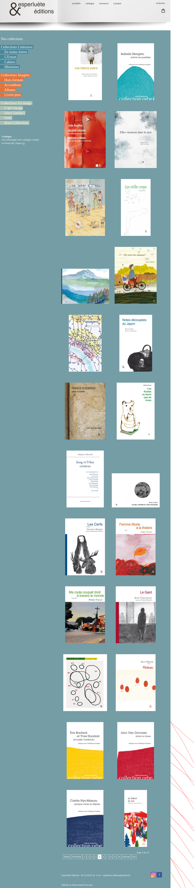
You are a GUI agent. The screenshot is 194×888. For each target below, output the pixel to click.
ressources (104, 3)
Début (67, 856)
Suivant (126, 856)
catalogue (89, 3)
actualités (76, 3)
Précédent (76, 856)
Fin (133, 856)
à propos (117, 3)
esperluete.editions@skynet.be (116, 875)
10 (119, 856)
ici (23, 143)
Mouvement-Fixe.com (82, 885)
